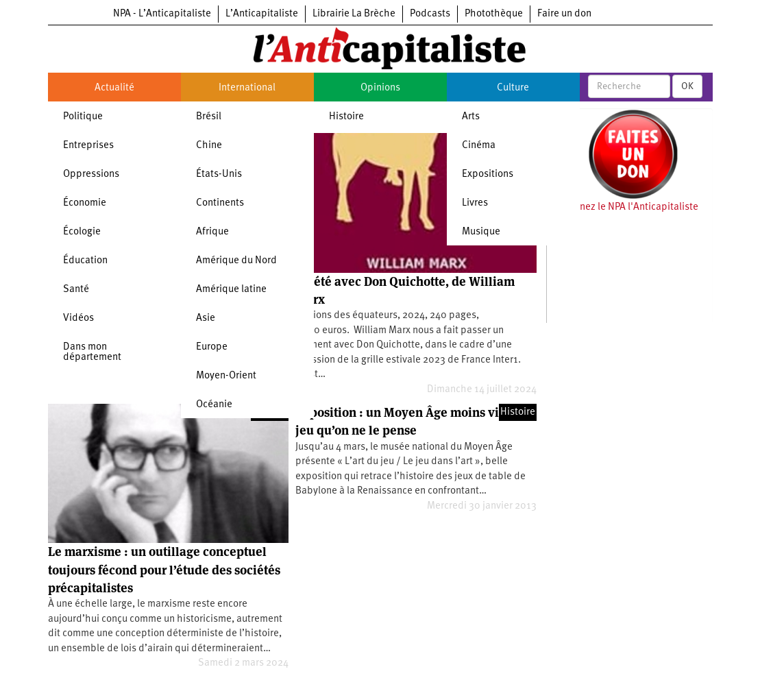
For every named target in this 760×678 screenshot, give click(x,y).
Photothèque (494, 14)
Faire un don (564, 14)
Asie (205, 318)
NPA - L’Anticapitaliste (162, 14)
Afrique (212, 232)
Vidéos (78, 318)
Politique (83, 117)
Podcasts (430, 14)
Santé (76, 289)
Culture (513, 88)
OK (687, 86)
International (247, 88)
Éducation (85, 261)
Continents (220, 203)
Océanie (214, 405)
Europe (212, 347)
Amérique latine (231, 289)
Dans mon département (92, 352)
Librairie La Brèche (353, 14)
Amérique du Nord (236, 261)
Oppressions (91, 174)
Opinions (380, 88)
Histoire (346, 117)
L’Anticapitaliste (261, 14)
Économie (84, 203)
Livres (475, 203)
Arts (471, 117)
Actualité (114, 88)
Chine (209, 146)
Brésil (208, 117)
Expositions (487, 174)
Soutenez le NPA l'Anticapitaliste (626, 207)
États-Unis (219, 174)
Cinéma (478, 146)
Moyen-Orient (226, 376)
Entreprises (88, 146)
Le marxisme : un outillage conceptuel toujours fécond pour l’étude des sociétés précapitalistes (164, 570)
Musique (481, 232)
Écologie (82, 232)
